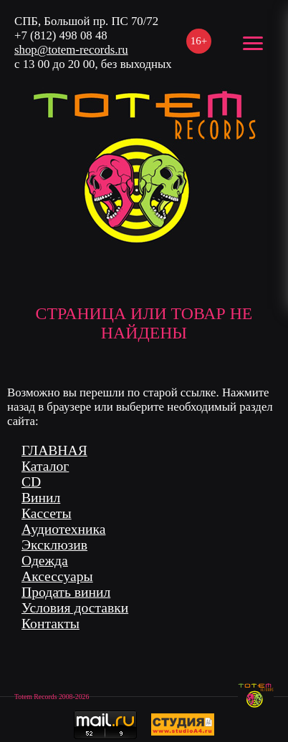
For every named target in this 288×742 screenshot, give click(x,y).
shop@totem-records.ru (71, 50)
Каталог (45, 466)
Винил (40, 497)
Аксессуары (57, 576)
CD (31, 481)
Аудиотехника (63, 529)
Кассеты (46, 513)
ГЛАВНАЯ (54, 450)
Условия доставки (74, 607)
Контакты (50, 623)
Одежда (44, 560)
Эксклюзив (54, 544)
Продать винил (65, 592)
